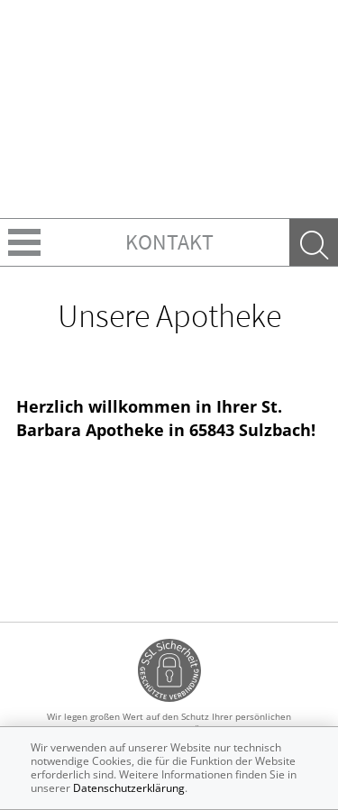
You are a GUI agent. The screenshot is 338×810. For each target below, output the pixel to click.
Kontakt (169, 242)
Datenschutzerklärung (129, 788)
